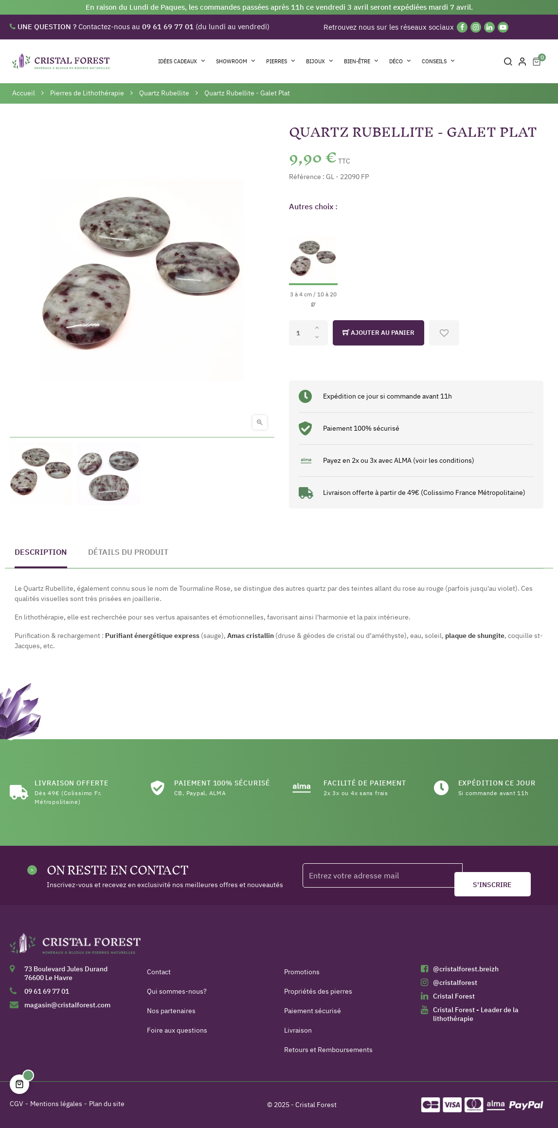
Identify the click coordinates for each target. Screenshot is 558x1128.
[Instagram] (475, 27)
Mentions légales (56, 1103)
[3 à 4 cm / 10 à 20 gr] (313, 264)
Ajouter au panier (378, 332)
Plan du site (107, 1103)
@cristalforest (455, 982)
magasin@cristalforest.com (67, 1005)
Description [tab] (41, 552)
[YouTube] (503, 27)
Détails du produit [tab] (128, 552)
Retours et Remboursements (328, 1049)
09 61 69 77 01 (46, 991)
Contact (159, 971)
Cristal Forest (454, 996)
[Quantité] (308, 333)
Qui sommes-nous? (177, 991)
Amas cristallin (250, 635)
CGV (16, 1103)
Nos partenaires (171, 1010)
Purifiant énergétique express (152, 635)
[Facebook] (462, 27)
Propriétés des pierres (318, 991)
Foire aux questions (177, 1030)
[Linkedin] (489, 27)
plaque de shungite (474, 635)
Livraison (298, 1030)
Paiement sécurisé (312, 1010)
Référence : (306, 176)
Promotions (302, 971)
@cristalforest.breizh (466, 968)
